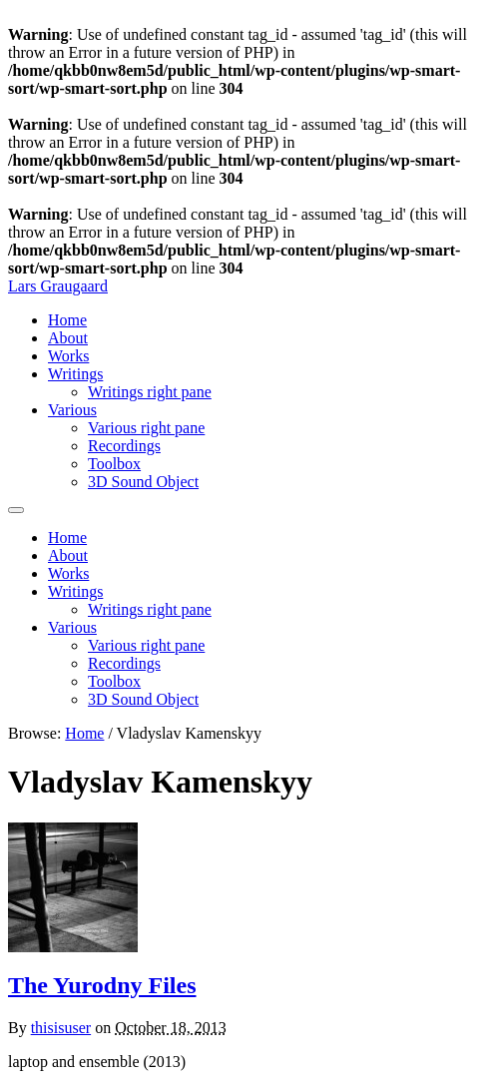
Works (68, 355)
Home (67, 319)
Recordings (124, 445)
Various (72, 409)
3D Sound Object (143, 481)
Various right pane (146, 427)
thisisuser (61, 1027)
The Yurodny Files (102, 985)
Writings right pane (150, 391)
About (68, 337)
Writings (75, 373)
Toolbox (114, 463)
